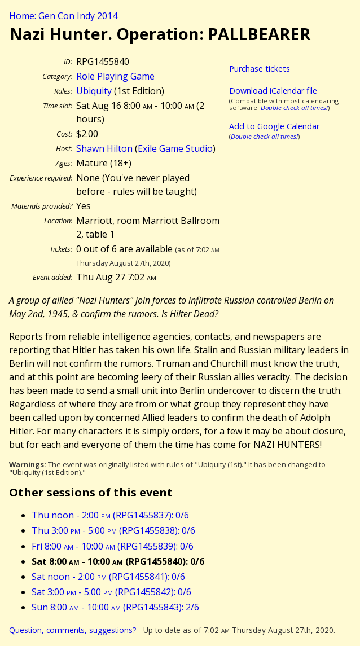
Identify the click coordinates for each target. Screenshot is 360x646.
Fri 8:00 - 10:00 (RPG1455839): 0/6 (113, 546)
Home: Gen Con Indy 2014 (63, 16)
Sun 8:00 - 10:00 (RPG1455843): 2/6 (115, 607)
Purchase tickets (259, 68)
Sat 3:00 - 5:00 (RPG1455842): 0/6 (111, 592)
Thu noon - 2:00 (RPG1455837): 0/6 (110, 515)
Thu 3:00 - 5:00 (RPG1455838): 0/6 (113, 530)
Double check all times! (294, 107)
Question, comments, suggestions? (72, 630)
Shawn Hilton (104, 148)
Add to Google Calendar (274, 126)
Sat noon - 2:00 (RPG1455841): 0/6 (108, 576)
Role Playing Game (115, 76)
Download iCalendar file (273, 90)
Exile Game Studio (175, 148)
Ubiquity (94, 91)
